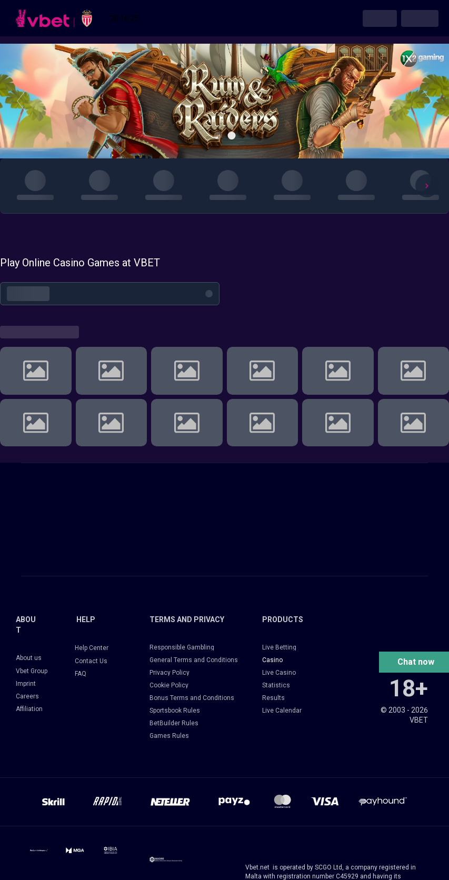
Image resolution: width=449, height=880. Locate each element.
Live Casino (279, 672)
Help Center (91, 648)
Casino (272, 660)
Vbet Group (31, 671)
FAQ (80, 674)
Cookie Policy (168, 685)
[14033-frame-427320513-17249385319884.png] (165, 859)
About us (29, 658)
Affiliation (29, 709)
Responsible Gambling (181, 647)
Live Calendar (282, 710)
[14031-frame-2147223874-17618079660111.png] (111, 850)
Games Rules (169, 736)
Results (273, 698)
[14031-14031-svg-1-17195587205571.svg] (39, 850)
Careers (27, 696)
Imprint (26, 684)
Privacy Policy (169, 672)
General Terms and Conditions (193, 660)
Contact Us (91, 661)
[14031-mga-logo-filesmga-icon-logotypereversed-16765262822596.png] (75, 850)
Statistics (276, 685)
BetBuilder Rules (173, 723)
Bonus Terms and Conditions (191, 698)
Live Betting (279, 647)
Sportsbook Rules (174, 710)
